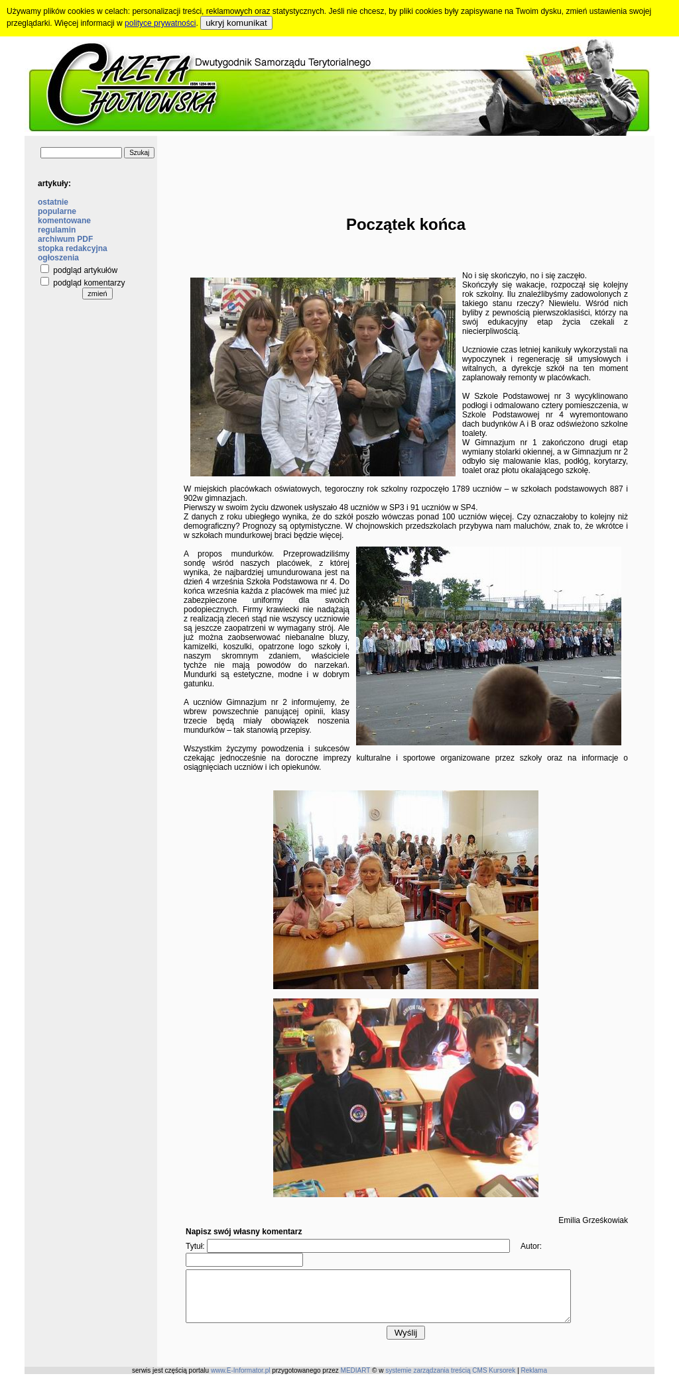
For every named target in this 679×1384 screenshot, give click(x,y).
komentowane (64, 220)
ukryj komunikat (236, 23)
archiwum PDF (65, 239)
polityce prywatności (160, 23)
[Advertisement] (405, 165)
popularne (57, 211)
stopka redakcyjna (72, 248)
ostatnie (53, 202)
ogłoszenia (58, 257)
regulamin (57, 230)
